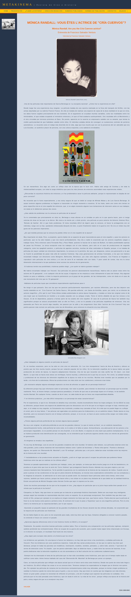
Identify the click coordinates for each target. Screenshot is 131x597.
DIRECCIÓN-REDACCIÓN (53, 11)
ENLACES (122, 11)
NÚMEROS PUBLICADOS (74, 11)
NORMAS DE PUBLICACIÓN (95, 11)
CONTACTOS (112, 11)
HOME (6, 11)
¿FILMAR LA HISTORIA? (33, 11)
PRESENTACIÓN (16, 11)
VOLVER (27, 586)
